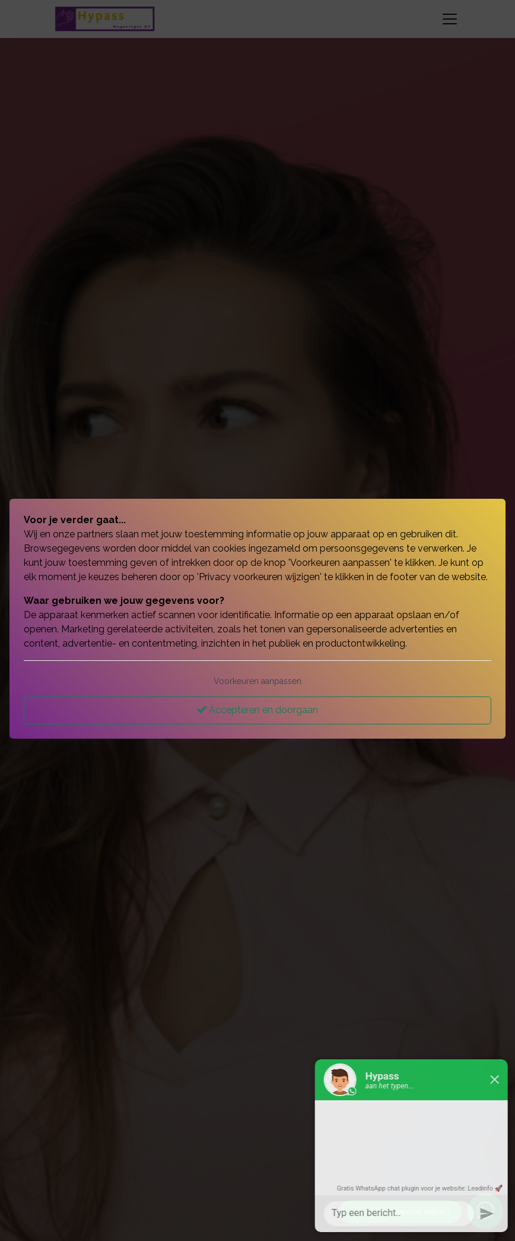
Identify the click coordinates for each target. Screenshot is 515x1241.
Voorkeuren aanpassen (257, 681)
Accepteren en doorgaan (257, 710)
